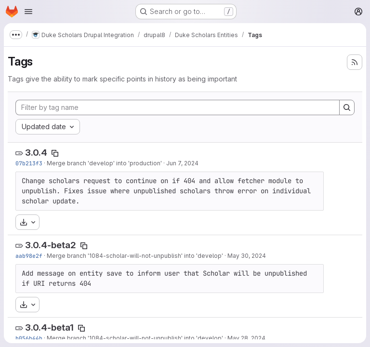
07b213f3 (28, 163)
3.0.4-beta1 (49, 327)
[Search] (347, 107)
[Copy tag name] (55, 153)
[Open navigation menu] (28, 11)
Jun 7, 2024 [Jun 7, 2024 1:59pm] (182, 163)
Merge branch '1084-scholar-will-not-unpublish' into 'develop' (135, 255)
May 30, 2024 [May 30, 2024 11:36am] (246, 255)
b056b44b (28, 338)
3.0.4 (36, 152)
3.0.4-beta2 (50, 245)
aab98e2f (28, 255)
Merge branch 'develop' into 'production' (104, 163)
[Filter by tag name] (177, 107)
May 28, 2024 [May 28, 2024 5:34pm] (246, 338)
